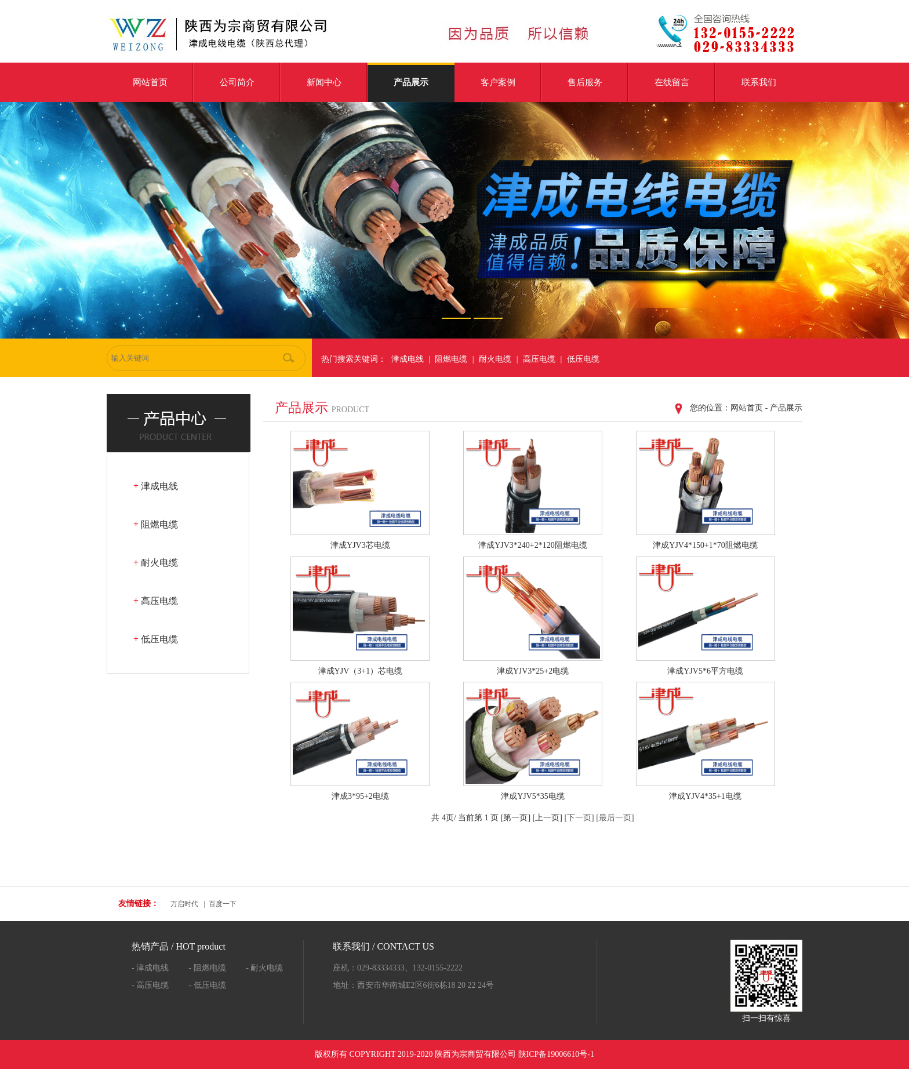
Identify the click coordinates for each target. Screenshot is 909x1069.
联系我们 (758, 82)
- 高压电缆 (150, 985)
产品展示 (411, 82)
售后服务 (585, 82)
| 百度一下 (219, 904)
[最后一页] (615, 817)
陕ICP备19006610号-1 (556, 1054)
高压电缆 (539, 359)
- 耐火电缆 (264, 967)
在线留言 (672, 82)
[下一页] (579, 817)
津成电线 (407, 359)
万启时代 (184, 904)
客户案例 (498, 82)
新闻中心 (324, 82)
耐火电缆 (495, 359)
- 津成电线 (150, 967)
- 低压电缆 (207, 985)
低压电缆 (583, 359)
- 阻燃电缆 (207, 967)
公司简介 (237, 82)
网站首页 (150, 82)
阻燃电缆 (451, 359)
